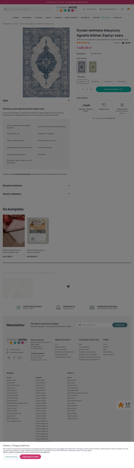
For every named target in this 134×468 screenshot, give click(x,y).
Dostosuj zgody (11, 457)
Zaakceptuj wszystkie (30, 457)
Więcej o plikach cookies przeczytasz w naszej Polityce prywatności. (26, 452)
